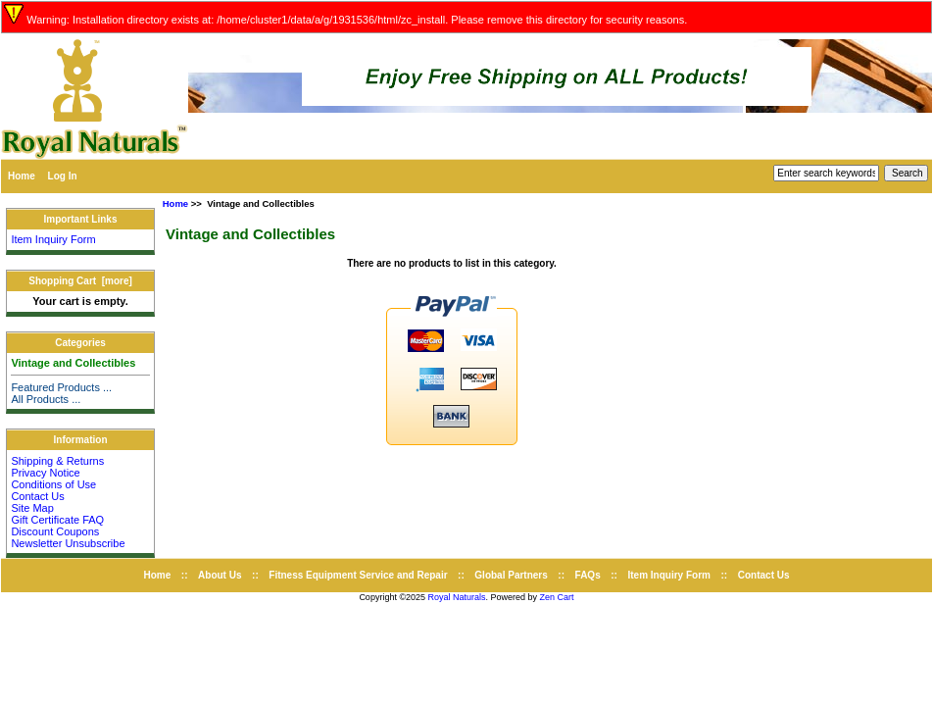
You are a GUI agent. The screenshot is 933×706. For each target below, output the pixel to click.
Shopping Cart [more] (80, 281)
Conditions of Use (53, 484)
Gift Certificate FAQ (57, 520)
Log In (62, 176)
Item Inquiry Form (53, 239)
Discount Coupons (55, 531)
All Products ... (45, 399)
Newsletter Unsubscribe (67, 543)
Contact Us (37, 496)
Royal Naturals (457, 597)
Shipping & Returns (57, 461)
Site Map (32, 508)
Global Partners (510, 575)
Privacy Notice (45, 473)
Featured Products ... (61, 387)
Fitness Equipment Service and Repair (358, 575)
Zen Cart (557, 597)
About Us (219, 575)
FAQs (588, 575)
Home (21, 176)
